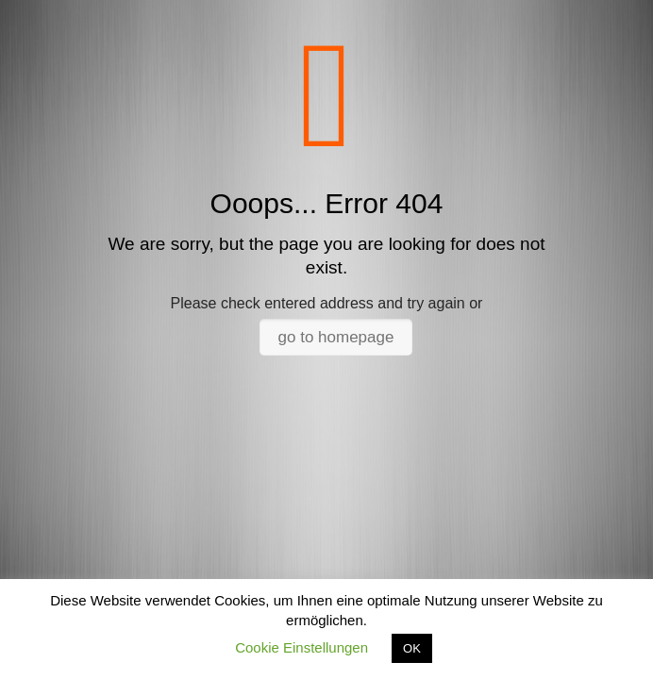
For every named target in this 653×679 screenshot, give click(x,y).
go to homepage (336, 337)
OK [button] (412, 648)
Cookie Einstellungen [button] (301, 647)
